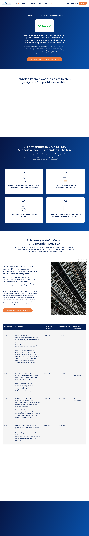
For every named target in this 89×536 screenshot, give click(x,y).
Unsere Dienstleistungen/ (41, 15)
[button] (17, 3)
